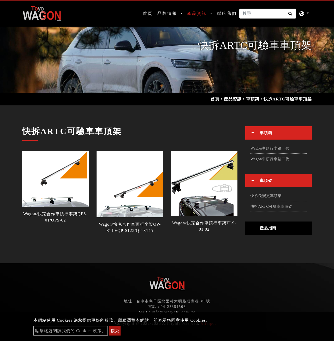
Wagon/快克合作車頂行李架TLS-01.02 (204, 226)
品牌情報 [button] (168, 13)
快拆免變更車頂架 (266, 196)
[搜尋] (267, 14)
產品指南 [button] (268, 228)
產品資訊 (233, 99)
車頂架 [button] (266, 180)
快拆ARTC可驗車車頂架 (271, 206)
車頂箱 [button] (266, 133)
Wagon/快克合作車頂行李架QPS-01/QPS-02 (55, 217)
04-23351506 (173, 307)
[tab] (278, 133)
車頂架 (252, 99)
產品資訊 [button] (198, 13)
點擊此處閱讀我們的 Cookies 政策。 (70, 330)
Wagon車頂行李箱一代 (269, 148)
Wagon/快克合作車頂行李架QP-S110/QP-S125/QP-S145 (130, 227)
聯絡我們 (227, 13)
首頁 (149, 13)
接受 (115, 330)
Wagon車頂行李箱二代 (269, 159)
